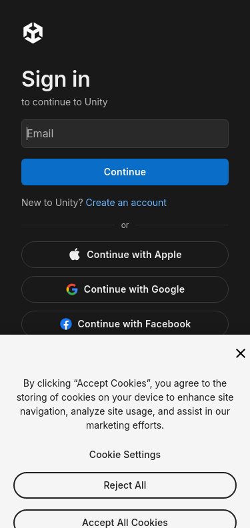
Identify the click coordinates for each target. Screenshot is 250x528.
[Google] (125, 289)
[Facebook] (125, 324)
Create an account (126, 202)
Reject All (125, 493)
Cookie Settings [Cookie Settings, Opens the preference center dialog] (125, 463)
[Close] (241, 362)
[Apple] (125, 254)
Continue (125, 171)
